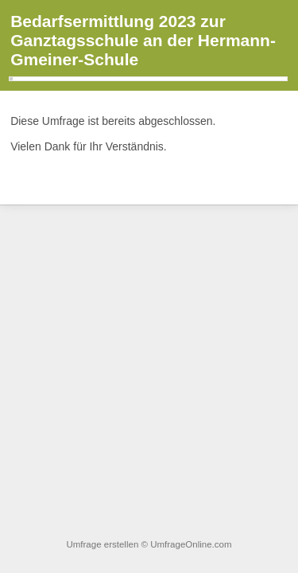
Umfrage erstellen (102, 544)
